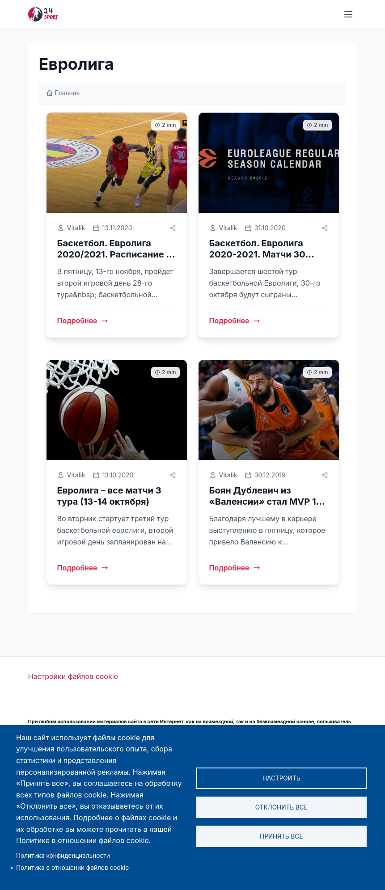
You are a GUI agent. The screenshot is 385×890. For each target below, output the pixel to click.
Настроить (281, 778)
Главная (63, 93)
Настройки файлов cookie (73, 676)
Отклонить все (281, 807)
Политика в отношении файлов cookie (72, 867)
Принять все (281, 836)
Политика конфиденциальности (63, 855)
